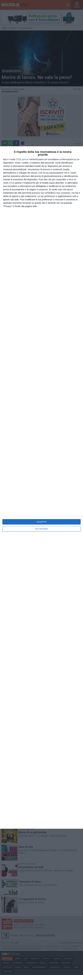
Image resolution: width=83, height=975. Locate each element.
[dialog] (41, 487)
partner (25, 159)
